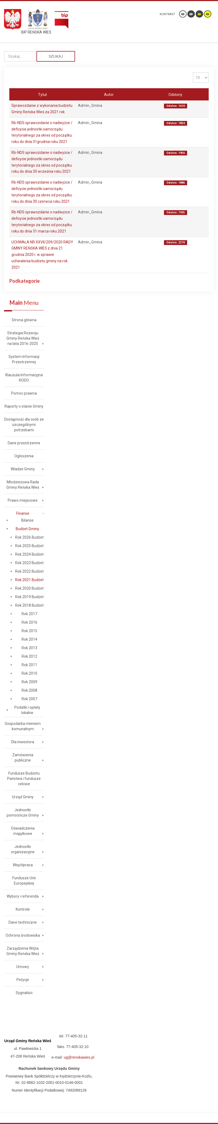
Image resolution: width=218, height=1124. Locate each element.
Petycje (23, 980)
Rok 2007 (29, 699)
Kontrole (23, 909)
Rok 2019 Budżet (29, 597)
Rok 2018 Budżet (29, 605)
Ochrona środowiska (23, 935)
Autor (109, 94)
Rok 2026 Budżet (29, 537)
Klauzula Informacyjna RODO (24, 377)
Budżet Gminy (27, 529)
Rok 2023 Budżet (29, 563)
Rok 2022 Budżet (29, 571)
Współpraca (23, 865)
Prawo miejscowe (23, 500)
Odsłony (175, 94)
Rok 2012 (29, 656)
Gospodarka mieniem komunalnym (23, 726)
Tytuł (42, 94)
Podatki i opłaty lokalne (27, 710)
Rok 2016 (29, 622)
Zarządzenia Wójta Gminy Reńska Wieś (22, 951)
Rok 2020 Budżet (29, 588)
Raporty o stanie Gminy (24, 406)
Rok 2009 (29, 682)
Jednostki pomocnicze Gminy (23, 812)
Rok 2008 (29, 690)
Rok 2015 (29, 631)
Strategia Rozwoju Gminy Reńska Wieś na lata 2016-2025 (22, 338)
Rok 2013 (29, 648)
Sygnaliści (24, 993)
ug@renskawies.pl (79, 1057)
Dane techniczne (23, 922)
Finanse (22, 513)
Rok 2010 (29, 673)
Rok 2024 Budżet (29, 554)
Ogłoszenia (24, 456)
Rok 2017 (29, 614)
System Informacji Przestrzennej (24, 359)
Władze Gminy (23, 469)
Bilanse (27, 520)
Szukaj (56, 56)
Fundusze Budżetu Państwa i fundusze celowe (24, 778)
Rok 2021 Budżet (29, 580)
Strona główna (24, 320)
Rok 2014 (29, 639)
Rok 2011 (29, 665)
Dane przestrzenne (24, 443)
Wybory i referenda (23, 896)
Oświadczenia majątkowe (23, 831)
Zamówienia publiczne (22, 757)
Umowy (22, 967)
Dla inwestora (22, 742)
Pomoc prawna (24, 393)
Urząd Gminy (23, 797)
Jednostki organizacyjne (23, 849)
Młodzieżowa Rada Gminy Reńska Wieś (22, 484)
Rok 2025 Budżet (29, 546)
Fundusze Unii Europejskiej (24, 880)
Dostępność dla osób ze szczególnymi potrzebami (24, 424)
